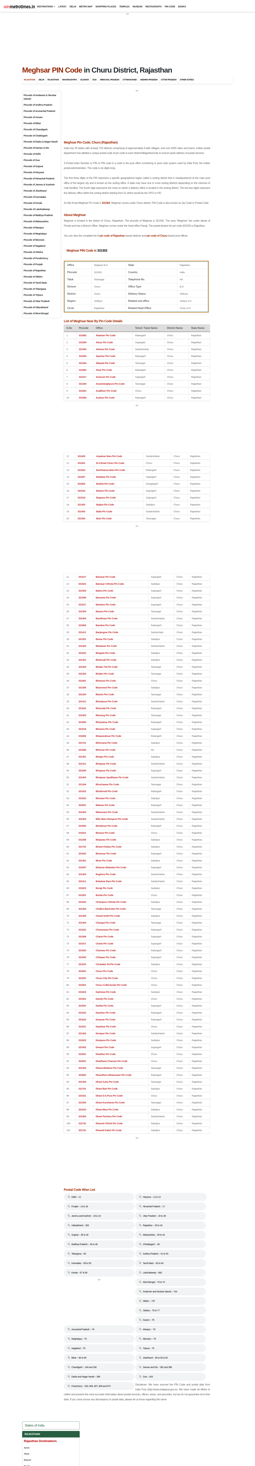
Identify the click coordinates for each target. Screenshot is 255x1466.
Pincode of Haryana (34, 172)
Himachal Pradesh (109, 80)
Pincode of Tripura (33, 295)
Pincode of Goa (32, 160)
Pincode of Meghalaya (35, 233)
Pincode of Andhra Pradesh (38, 105)
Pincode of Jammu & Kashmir (39, 184)
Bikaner (180, 129)
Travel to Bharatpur (186, 242)
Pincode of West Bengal (36, 313)
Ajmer (180, 117)
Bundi (179, 135)
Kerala (183, 339)
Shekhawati (182, 221)
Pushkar (181, 203)
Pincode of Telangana (35, 289)
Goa (94, 80)
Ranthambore (183, 215)
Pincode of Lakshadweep (37, 209)
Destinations (45, 6)
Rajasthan (29, 80)
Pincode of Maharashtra (36, 221)
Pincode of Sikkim (33, 276)
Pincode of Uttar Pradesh (37, 301)
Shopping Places (105, 6)
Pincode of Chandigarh (35, 129)
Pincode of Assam (33, 117)
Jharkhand (186, 325)
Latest (62, 6)
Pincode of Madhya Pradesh (38, 215)
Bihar (182, 275)
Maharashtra (69, 80)
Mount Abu (182, 184)
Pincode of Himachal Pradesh (39, 178)
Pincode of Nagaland (34, 246)
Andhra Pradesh (149, 80)
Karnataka (185, 332)
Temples (124, 6)
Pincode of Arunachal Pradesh (39, 111)
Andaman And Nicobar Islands (199, 260)
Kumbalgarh (183, 172)
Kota (179, 166)
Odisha (182, 361)
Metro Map (85, 6)
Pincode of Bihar (32, 123)
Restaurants (153, 6)
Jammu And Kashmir (191, 318)
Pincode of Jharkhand (35, 190)
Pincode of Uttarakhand (36, 307)
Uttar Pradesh (168, 80)
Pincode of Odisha (33, 252)
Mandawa (182, 178)
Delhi (73, 6)
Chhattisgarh (187, 282)
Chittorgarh (182, 141)
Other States (187, 80)
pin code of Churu (162, 257)
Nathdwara (182, 196)
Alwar (179, 123)
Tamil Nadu (185, 382)
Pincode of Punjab (33, 264)
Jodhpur (181, 160)
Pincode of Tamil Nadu (35, 282)
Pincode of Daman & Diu (36, 148)
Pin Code (170, 6)
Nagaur (180, 190)
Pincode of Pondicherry (36, 258)
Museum (137, 6)
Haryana (184, 303)
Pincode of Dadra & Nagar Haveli (41, 141)
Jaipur (180, 147)
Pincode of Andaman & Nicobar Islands (40, 97)
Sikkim (182, 375)
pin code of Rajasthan (115, 257)
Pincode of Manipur (34, 227)
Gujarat (84, 80)
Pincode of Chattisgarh (35, 135)
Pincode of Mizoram (34, 240)
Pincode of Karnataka (35, 197)
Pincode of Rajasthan (35, 270)
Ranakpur (182, 209)
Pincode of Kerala (33, 203)
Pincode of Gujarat (33, 166)
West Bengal (187, 404)
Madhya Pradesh (189, 346)
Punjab (183, 368)
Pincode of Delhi (32, 154)
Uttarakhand (130, 80)
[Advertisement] (127, 38)
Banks (182, 6)
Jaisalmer (181, 154)
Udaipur (181, 227)
